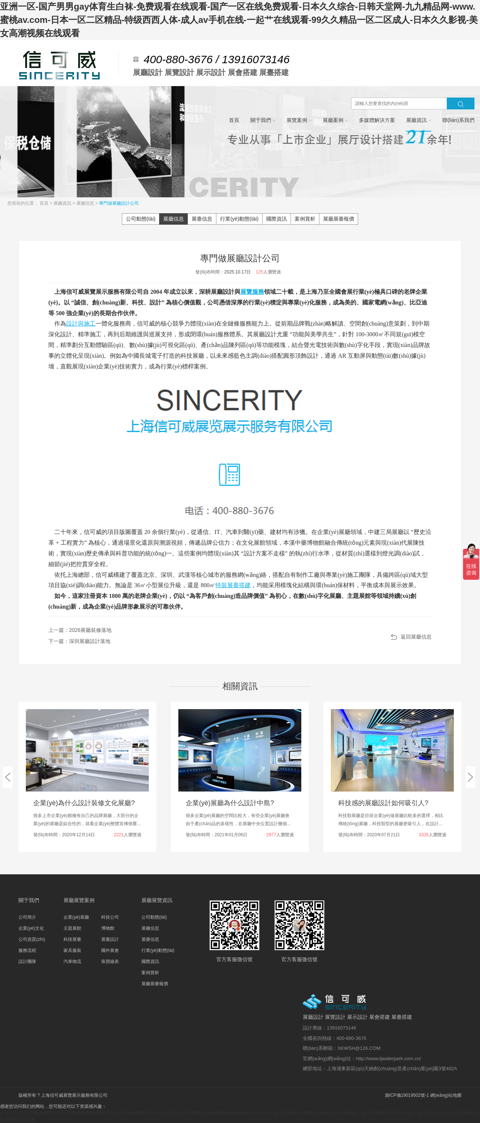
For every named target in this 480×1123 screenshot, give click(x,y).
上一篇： (80, 630)
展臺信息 (202, 219)
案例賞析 (305, 219)
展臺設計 (110, 939)
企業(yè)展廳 (76, 917)
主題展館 (72, 928)
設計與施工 (81, 323)
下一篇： (79, 641)
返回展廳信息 (416, 637)
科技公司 (110, 917)
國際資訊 (276, 219)
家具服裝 (72, 950)
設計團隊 (27, 961)
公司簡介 (27, 917)
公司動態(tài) (140, 219)
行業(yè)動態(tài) (239, 219)
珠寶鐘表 (110, 961)
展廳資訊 (63, 203)
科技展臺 (72, 939)
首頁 (44, 203)
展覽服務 (252, 292)
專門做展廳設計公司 (119, 203)
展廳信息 (85, 203)
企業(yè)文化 (31, 928)
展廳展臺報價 (338, 219)
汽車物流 (72, 961)
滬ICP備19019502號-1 (407, 1095)
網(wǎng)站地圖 (446, 1095)
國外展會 (110, 950)
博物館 (107, 928)
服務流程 (27, 950)
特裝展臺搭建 (233, 585)
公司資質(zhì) (31, 939)
